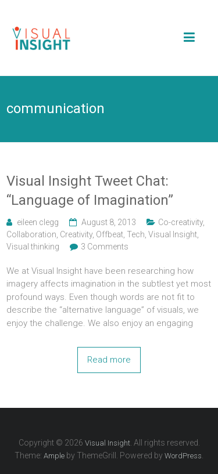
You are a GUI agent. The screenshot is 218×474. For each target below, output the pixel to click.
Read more (109, 359)
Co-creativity (180, 222)
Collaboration (31, 234)
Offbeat (109, 234)
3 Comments (104, 246)
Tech (136, 234)
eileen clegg (38, 222)
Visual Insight (172, 234)
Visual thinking (32, 246)
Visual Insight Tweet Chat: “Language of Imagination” (89, 191)
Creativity (76, 234)
